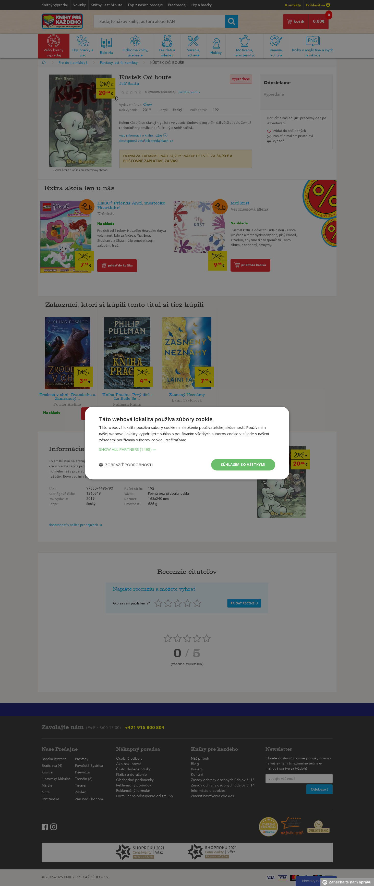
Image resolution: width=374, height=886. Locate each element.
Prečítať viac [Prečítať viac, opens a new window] (175, 440)
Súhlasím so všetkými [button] (243, 464)
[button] (187, 449)
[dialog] (187, 443)
